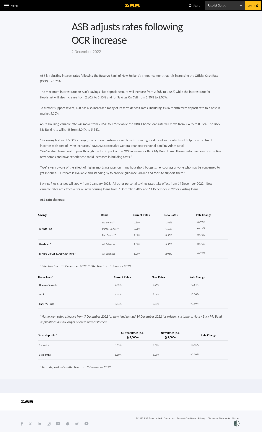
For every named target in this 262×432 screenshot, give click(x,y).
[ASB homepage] (132, 5)
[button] (6, 5)
